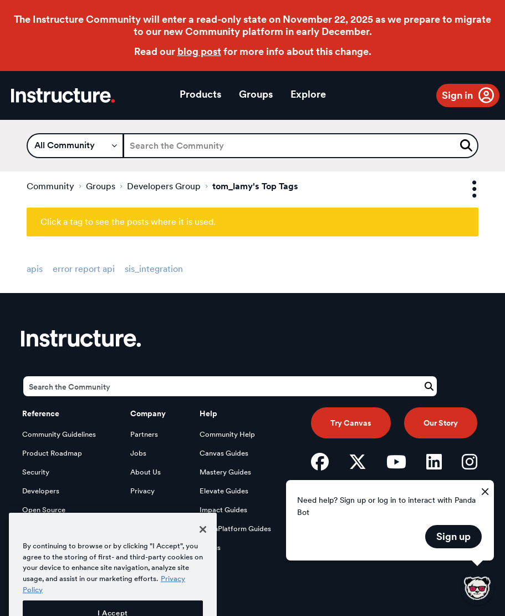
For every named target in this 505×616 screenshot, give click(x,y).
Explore (308, 94)
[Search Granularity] (75, 145)
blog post (199, 51)
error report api (84, 269)
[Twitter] (357, 462)
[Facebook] (320, 462)
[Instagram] (469, 462)
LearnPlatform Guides (235, 528)
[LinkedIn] (434, 462)
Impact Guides (223, 510)
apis (35, 269)
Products (200, 94)
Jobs (138, 453)
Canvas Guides (224, 453)
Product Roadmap (52, 453)
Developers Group (164, 186)
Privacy (142, 491)
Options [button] (464, 189)
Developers (40, 491)
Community (50, 186)
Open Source (43, 510)
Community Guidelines (59, 434)
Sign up (453, 536)
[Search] (300, 145)
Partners (144, 434)
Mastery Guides (225, 472)
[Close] (203, 545)
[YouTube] (396, 462)
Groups (256, 94)
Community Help (227, 434)
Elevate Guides (224, 491)
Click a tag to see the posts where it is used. (128, 221)
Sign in (457, 95)
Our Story (441, 422)
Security (35, 472)
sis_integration (154, 269)
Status (210, 547)
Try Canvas (350, 422)
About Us (145, 472)
